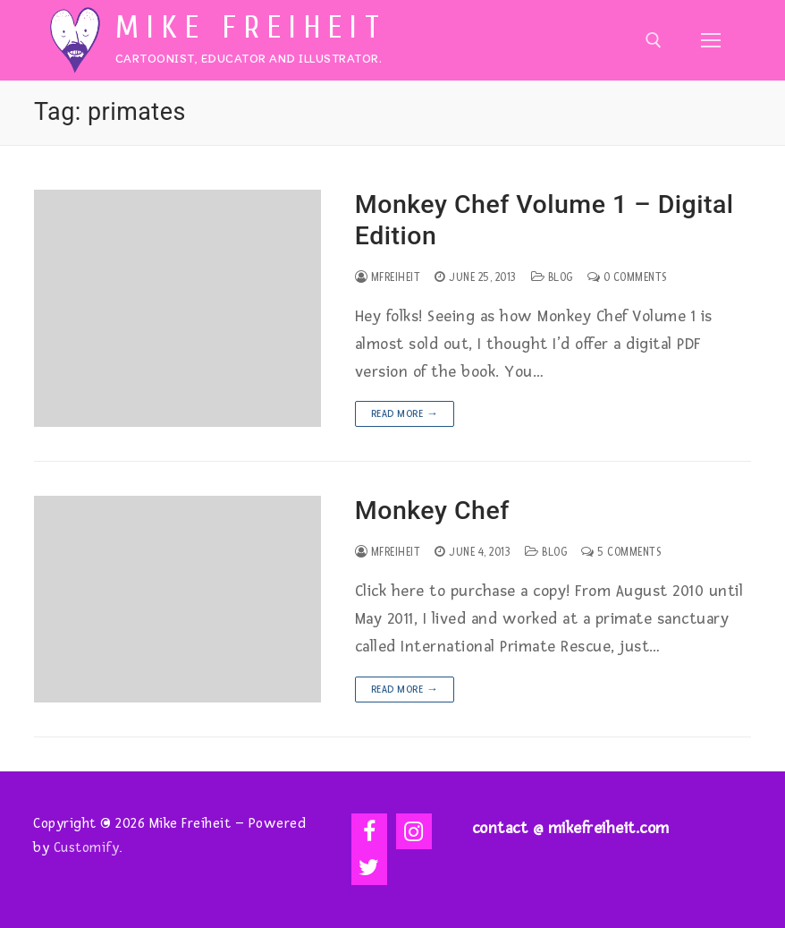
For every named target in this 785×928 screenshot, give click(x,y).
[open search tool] (654, 40)
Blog (552, 277)
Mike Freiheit (251, 28)
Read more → (405, 414)
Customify (87, 847)
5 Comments (621, 552)
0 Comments (627, 277)
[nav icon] (710, 40)
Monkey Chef (432, 510)
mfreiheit (388, 277)
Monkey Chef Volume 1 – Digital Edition (544, 220)
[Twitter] (369, 867)
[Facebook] (369, 831)
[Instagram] (414, 831)
